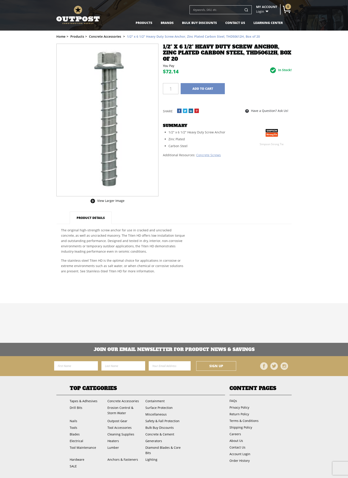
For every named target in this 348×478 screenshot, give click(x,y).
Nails (73, 421)
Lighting (151, 459)
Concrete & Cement (159, 434)
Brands (167, 23)
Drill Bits (76, 408)
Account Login (239, 454)
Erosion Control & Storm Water (120, 410)
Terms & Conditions (244, 421)
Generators (153, 441)
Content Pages (252, 388)
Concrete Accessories (123, 401)
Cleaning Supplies (120, 434)
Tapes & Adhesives (83, 401)
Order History (239, 460)
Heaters (113, 441)
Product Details (91, 218)
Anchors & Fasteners (122, 459)
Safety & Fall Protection (162, 421)
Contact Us (235, 23)
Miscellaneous (156, 414)
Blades (75, 434)
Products (144, 23)
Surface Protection (159, 408)
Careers (235, 434)
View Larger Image (111, 201)
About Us (236, 441)
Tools (73, 427)
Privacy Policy (239, 407)
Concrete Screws (208, 155)
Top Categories (93, 388)
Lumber (113, 447)
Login (260, 12)
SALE (73, 466)
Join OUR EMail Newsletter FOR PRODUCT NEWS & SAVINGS (174, 349)
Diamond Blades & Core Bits (163, 450)
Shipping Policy (240, 427)
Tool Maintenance (83, 447)
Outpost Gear (117, 421)
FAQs (233, 401)
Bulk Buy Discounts (199, 23)
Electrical (76, 441)
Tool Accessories (119, 427)
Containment (155, 401)
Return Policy (239, 414)
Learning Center (268, 23)
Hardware (77, 459)
